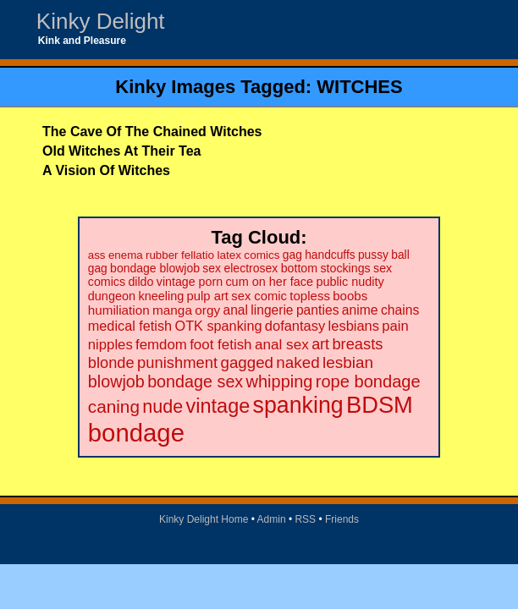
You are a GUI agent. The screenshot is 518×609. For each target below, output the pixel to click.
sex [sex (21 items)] (211, 268)
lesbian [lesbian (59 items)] (347, 362)
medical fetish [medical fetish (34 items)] (130, 325)
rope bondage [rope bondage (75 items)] (368, 381)
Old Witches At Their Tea (121, 151)
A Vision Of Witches (106, 170)
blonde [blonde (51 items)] (111, 362)
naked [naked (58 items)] (297, 362)
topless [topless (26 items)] (309, 295)
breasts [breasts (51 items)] (357, 344)
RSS (305, 519)
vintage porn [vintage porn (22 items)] (190, 281)
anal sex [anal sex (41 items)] (282, 344)
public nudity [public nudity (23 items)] (349, 281)
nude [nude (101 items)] (162, 406)
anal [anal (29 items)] (235, 310)
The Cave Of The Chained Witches (152, 131)
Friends (342, 519)
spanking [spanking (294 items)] (298, 405)
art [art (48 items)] (320, 344)
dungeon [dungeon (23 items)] (111, 296)
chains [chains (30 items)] (400, 310)
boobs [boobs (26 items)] (350, 295)
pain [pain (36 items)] (395, 326)
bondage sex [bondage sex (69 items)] (195, 381)
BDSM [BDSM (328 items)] (379, 405)
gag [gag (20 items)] (292, 255)
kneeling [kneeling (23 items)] (161, 296)
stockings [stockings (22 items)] (345, 268)
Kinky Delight (100, 21)
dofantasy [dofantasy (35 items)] (295, 325)
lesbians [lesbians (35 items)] (353, 325)
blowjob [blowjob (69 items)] (116, 381)
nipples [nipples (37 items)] (110, 345)
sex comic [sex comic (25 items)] (259, 296)
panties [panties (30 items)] (317, 310)
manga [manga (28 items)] (172, 310)
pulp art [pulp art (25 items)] (208, 296)
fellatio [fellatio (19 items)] (197, 255)
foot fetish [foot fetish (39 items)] (220, 345)
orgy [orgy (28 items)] (207, 310)
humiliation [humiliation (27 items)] (119, 310)
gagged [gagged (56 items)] (246, 362)
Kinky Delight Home (203, 519)
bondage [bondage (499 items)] (136, 433)
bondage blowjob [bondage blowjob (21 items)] (155, 268)
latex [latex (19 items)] (229, 255)
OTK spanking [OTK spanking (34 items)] (218, 325)
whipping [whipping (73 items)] (279, 381)
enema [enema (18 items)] (125, 255)
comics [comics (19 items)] (261, 255)
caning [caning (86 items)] (114, 406)
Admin (271, 519)
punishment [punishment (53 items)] (177, 362)
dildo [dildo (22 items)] (140, 281)
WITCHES (359, 86)
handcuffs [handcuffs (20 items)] (330, 255)
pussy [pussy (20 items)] (373, 255)
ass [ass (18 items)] (97, 255)
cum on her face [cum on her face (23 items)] (269, 281)
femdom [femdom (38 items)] (161, 345)
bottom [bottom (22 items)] (299, 268)
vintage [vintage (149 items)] (218, 406)
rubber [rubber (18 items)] (162, 255)
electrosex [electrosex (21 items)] (250, 268)
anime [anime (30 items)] (360, 310)
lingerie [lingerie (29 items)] (272, 310)
